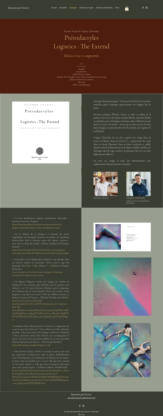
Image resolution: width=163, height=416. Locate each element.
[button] (127, 8)
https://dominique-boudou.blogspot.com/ (31, 345)
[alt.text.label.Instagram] (146, 7)
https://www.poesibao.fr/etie (25, 224)
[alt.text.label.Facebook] (143, 7)
